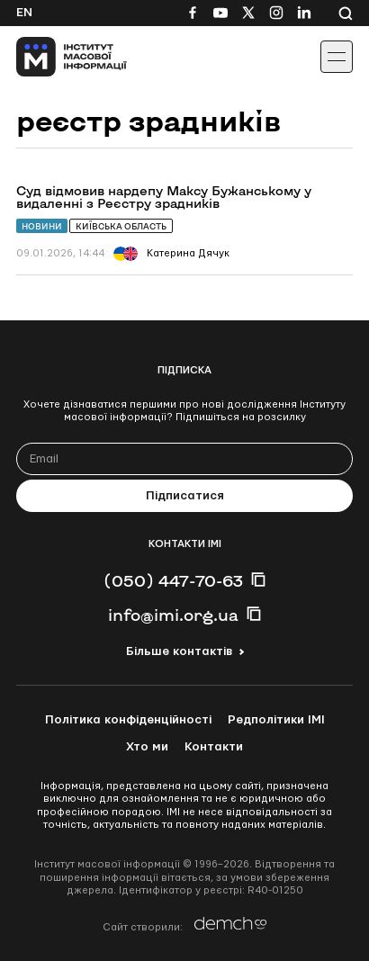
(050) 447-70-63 (173, 580)
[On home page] (54, 56)
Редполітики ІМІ (276, 720)
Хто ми (147, 747)
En (24, 12)
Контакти (213, 747)
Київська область (121, 226)
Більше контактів (179, 651)
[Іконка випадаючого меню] (336, 56)
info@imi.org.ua (173, 614)
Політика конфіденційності (128, 720)
